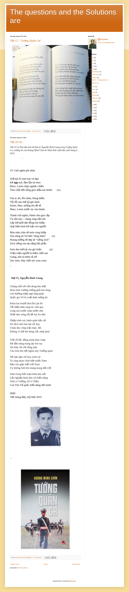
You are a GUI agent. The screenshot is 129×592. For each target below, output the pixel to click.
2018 (92, 105)
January (95, 101)
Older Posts (76, 564)
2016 (92, 110)
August (94, 77)
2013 (92, 119)
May (93, 92)
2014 (92, 116)
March (94, 95)
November (95, 74)
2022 (92, 60)
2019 (92, 69)
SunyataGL (104, 39)
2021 (92, 63)
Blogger (73, 581)
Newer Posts (15, 564)
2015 (92, 113)
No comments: (36, 131)
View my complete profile (106, 42)
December (95, 72)
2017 (92, 108)
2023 (92, 57)
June (94, 89)
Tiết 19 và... (17, 142)
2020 (92, 66)
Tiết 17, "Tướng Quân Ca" (25, 40)
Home (46, 564)
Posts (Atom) (23, 568)
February (95, 98)
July (93, 86)
